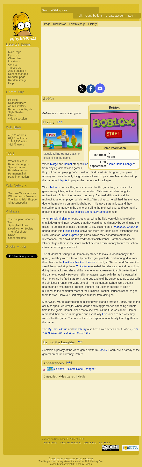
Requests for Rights (20, 109)
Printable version (18, 170)
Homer (68, 164)
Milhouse (55, 187)
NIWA (11, 234)
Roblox (102, 350)
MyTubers (54, 329)
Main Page (14, 52)
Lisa (104, 314)
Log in (132, 15)
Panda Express (69, 235)
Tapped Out (15, 67)
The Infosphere (17, 231)
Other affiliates (17, 237)
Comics (12, 64)
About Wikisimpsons (70, 442)
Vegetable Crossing (126, 226)
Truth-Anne (83, 266)
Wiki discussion (17, 118)
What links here (17, 161)
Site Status (104, 442)
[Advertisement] (21, 317)
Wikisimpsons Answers (22, 196)
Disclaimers (90, 442)
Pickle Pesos (71, 230)
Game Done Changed (121, 164)
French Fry (80, 329)
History (92, 24)
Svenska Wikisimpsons (22, 193)
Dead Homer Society (20, 228)
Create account (115, 15)
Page (47, 24)
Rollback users (17, 103)
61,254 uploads (17, 138)
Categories (50, 376)
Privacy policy (50, 442)
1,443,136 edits (17, 141)
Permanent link (17, 173)
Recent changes (18, 73)
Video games (67, 376)
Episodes (13, 55)
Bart (85, 164)
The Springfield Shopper (23, 199)
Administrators (16, 106)
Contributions (94, 15)
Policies (13, 99)
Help (11, 83)
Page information (18, 176)
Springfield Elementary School (89, 211)
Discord (12, 115)
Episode (59, 368)
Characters (14, 58)
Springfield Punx (18, 225)
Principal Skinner (60, 218)
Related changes (18, 164)
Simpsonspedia (17, 202)
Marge (54, 164)
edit (60, 121)
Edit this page (77, 24)
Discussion (59, 24)
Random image (17, 80)
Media (81, 376)
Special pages (16, 167)
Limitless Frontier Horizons (79, 262)
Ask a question (17, 70)
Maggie (62, 180)
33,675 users (16, 144)
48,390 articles (17, 135)
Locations (14, 61)
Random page (16, 77)
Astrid (63, 329)
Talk (79, 15)
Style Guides (16, 112)
